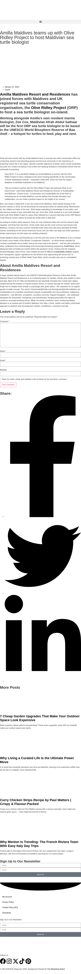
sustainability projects (63, 252)
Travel (7, 90)
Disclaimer (6, 913)
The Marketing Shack (56, 969)
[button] (40, 22)
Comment (4, 321)
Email (3, 360)
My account (7, 897)
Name (3, 351)
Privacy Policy (8, 902)
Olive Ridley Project (48, 108)
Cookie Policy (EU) (10, 907)
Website (3, 370)
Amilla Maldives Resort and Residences (35, 94)
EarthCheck (69, 246)
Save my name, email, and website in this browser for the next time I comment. (34, 379)
